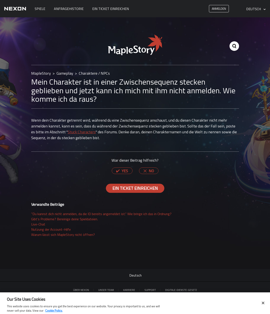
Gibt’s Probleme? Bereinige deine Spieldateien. (64, 219)
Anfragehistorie (69, 8)
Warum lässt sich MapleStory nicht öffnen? (63, 234)
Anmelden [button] (219, 8)
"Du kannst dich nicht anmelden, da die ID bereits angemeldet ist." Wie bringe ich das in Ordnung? (101, 213)
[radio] (122, 170)
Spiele (40, 8)
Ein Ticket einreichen (110, 8)
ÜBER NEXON (81, 290)
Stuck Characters (82, 132)
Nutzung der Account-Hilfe (51, 229)
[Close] (263, 304)
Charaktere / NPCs (94, 73)
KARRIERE (129, 290)
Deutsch (254, 9)
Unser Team (106, 290)
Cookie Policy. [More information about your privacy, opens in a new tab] (54, 312)
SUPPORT (150, 290)
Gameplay (65, 73)
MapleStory (41, 73)
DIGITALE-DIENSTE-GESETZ (181, 290)
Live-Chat (38, 224)
